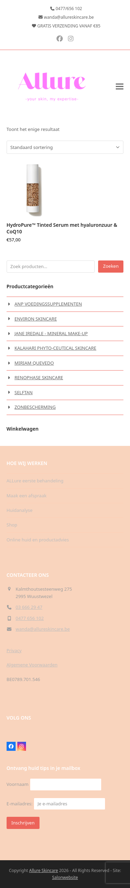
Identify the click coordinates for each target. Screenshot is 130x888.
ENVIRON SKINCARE (36, 319)
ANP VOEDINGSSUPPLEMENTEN (48, 304)
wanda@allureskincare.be (43, 629)
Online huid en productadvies (38, 540)
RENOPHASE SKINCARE (39, 377)
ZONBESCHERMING (35, 407)
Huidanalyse (20, 510)
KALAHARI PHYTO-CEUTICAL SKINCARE (55, 348)
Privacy (14, 650)
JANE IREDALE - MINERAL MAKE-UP (51, 333)
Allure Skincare (43, 870)
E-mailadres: (56, 803)
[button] (119, 86)
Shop (12, 525)
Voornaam (17, 784)
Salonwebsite (65, 877)
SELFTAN (24, 392)
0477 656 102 (30, 618)
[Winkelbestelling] (53, 147)
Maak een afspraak (26, 495)
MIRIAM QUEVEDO (34, 363)
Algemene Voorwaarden (32, 665)
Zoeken (111, 266)
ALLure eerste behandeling (35, 481)
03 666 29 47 (29, 607)
